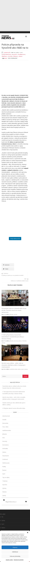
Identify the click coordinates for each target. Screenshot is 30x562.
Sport (23, 365)
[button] (27, 531)
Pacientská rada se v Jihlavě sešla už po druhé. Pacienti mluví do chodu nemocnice (14, 306)
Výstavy (4, 484)
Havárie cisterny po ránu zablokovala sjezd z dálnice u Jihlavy (13, 399)
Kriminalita (5, 444)
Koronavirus (5, 440)
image (5, 57)
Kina (3, 433)
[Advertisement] (15, 15)
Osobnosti (5, 455)
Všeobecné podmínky (19, 559)
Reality (4, 462)
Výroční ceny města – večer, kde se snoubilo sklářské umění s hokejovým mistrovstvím (13, 361)
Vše (2, 512)
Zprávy (20, 55)
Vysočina (10, 55)
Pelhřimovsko (21, 54)
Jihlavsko (14, 54)
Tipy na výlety (5, 473)
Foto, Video (5, 422)
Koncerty (16, 336)
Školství (4, 466)
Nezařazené (5, 451)
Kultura (20, 336)
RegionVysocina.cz (11, 497)
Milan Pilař (7, 52)
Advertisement (6, 412)
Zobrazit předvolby (15, 556)
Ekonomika (5, 419)
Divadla (4, 415)
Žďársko (15, 55)
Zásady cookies (9, 559)
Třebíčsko (4, 55)
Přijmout (15, 547)
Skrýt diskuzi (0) (15, 238)
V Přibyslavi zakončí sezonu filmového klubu (13, 404)
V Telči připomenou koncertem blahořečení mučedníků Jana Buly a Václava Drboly (13, 332)
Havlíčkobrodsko (6, 54)
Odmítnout (15, 552)
